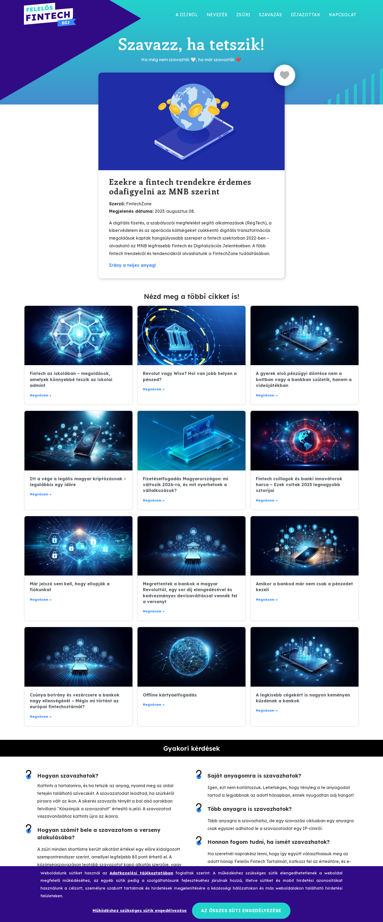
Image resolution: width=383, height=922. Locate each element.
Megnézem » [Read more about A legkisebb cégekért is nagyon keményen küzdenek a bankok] (267, 710)
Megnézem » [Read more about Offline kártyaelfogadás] (154, 705)
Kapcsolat (342, 14)
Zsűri (243, 14)
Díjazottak (305, 14)
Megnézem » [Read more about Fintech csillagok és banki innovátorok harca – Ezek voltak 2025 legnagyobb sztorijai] (267, 500)
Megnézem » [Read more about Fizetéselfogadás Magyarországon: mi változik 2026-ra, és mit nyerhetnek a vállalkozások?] (154, 500)
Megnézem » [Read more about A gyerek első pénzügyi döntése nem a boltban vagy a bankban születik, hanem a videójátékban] (267, 395)
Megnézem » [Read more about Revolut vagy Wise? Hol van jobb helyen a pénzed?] (154, 389)
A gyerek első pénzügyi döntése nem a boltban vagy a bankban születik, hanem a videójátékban (304, 379)
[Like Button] (284, 75)
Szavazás (270, 14)
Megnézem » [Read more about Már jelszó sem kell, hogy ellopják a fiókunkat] (41, 600)
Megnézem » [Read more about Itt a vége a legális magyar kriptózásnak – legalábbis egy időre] (41, 494)
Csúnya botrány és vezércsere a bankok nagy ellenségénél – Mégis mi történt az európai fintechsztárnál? (74, 701)
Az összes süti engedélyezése (241, 910)
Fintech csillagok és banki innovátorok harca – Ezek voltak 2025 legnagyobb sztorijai (299, 484)
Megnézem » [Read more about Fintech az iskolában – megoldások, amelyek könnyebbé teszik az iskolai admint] (41, 395)
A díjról (187, 14)
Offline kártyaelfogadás (170, 695)
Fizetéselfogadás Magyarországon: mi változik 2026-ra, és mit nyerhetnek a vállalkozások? (185, 484)
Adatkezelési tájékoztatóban (141, 872)
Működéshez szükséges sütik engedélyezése (140, 910)
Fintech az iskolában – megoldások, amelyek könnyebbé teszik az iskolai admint (71, 379)
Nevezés (217, 14)
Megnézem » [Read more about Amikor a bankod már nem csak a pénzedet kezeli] (267, 600)
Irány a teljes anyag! (132, 265)
